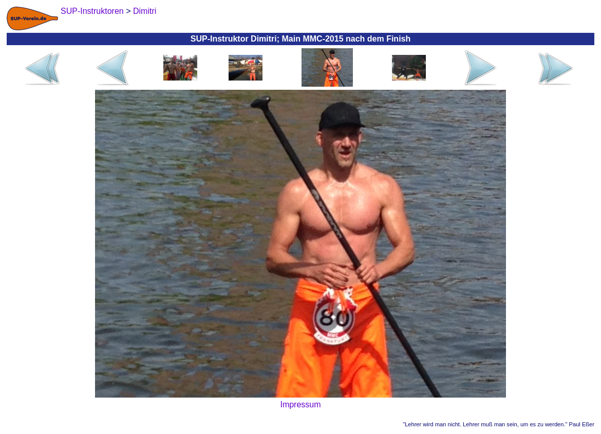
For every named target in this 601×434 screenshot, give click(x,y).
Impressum (300, 404)
